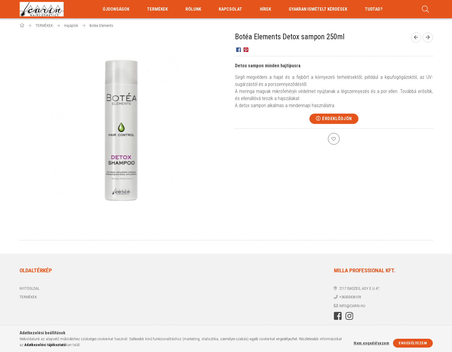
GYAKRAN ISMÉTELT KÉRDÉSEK (318, 9)
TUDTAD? (374, 9)
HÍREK (265, 9)
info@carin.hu (352, 306)
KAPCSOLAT (230, 9)
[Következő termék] (428, 37)
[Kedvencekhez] (334, 139)
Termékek (28, 297)
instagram (349, 316)
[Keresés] (426, 9)
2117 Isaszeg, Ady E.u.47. (359, 288)
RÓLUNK (193, 9)
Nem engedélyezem (371, 343)
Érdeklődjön (337, 118)
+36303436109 (350, 297)
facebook (338, 316)
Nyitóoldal (29, 288)
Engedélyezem (413, 343)
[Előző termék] (416, 37)
